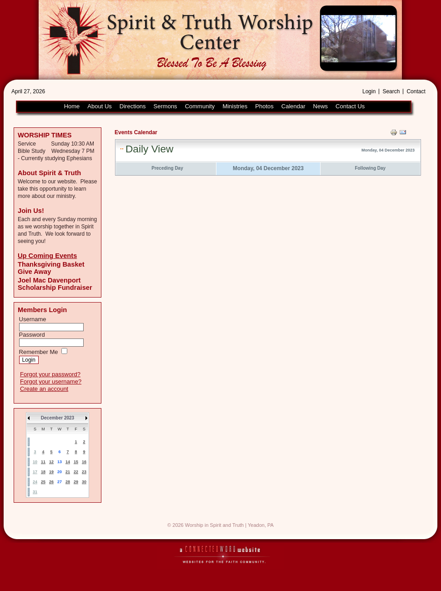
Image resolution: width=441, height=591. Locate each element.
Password (32, 334)
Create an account (44, 388)
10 (35, 462)
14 (67, 462)
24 (35, 482)
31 (35, 492)
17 (35, 472)
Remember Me (38, 352)
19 (51, 472)
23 (84, 472)
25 (43, 482)
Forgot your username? (50, 381)
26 (51, 482)
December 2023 (57, 417)
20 (59, 472)
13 (59, 462)
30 (84, 482)
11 (43, 462)
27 (59, 482)
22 (76, 472)
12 (51, 462)
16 (84, 462)
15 (76, 462)
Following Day (370, 168)
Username (32, 319)
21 (67, 472)
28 (67, 482)
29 (76, 482)
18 (43, 472)
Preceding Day (167, 168)
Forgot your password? (50, 374)
